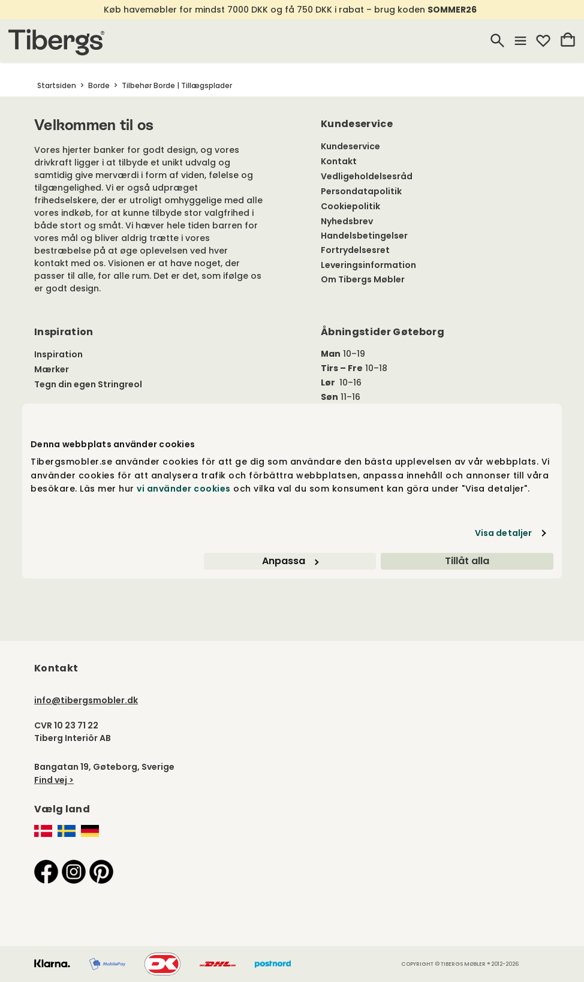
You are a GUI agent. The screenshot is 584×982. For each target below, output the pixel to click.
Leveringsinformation (368, 265)
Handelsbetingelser (364, 236)
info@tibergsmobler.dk (86, 700)
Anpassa (290, 561)
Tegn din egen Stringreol (88, 384)
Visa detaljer (503, 533)
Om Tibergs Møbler (363, 279)
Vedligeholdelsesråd (367, 176)
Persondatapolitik (361, 191)
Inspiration (58, 354)
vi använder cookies (184, 489)
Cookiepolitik (350, 206)
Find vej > (54, 780)
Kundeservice (350, 146)
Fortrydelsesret (355, 250)
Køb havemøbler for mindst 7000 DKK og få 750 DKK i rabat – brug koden (291, 10)
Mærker (51, 369)
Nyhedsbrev (347, 221)
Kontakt (339, 161)
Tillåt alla (467, 561)
